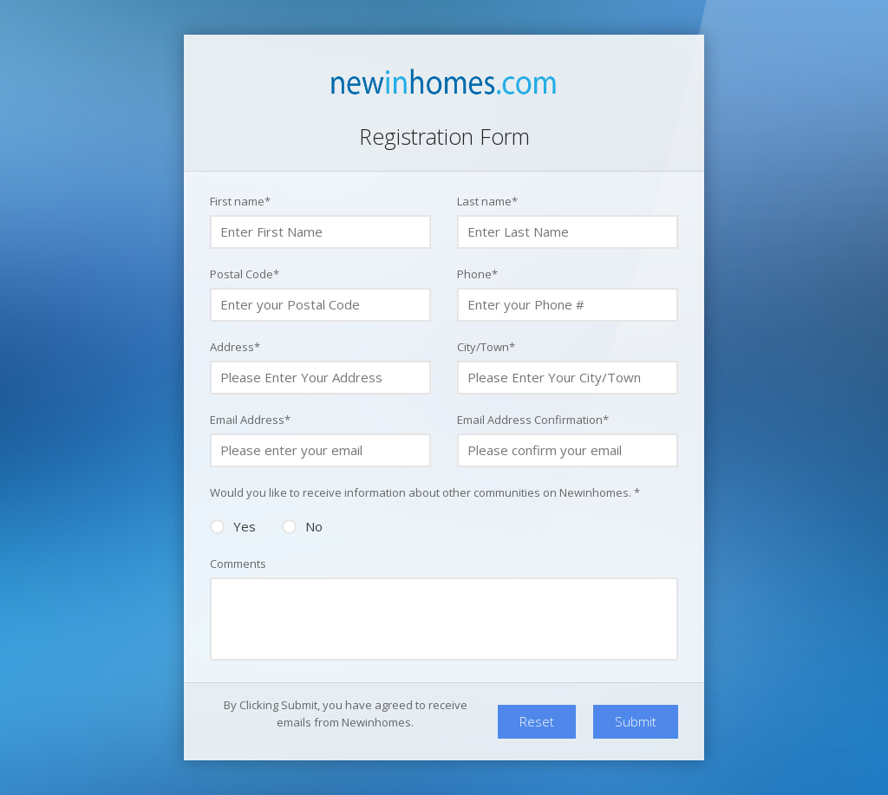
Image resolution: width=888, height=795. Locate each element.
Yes (233, 525)
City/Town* (486, 347)
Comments (238, 563)
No (302, 525)
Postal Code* (244, 274)
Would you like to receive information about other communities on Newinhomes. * (425, 492)
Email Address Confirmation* (533, 419)
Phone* (477, 274)
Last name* (487, 201)
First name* (240, 201)
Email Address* (250, 419)
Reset (536, 721)
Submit (635, 721)
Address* (235, 347)
